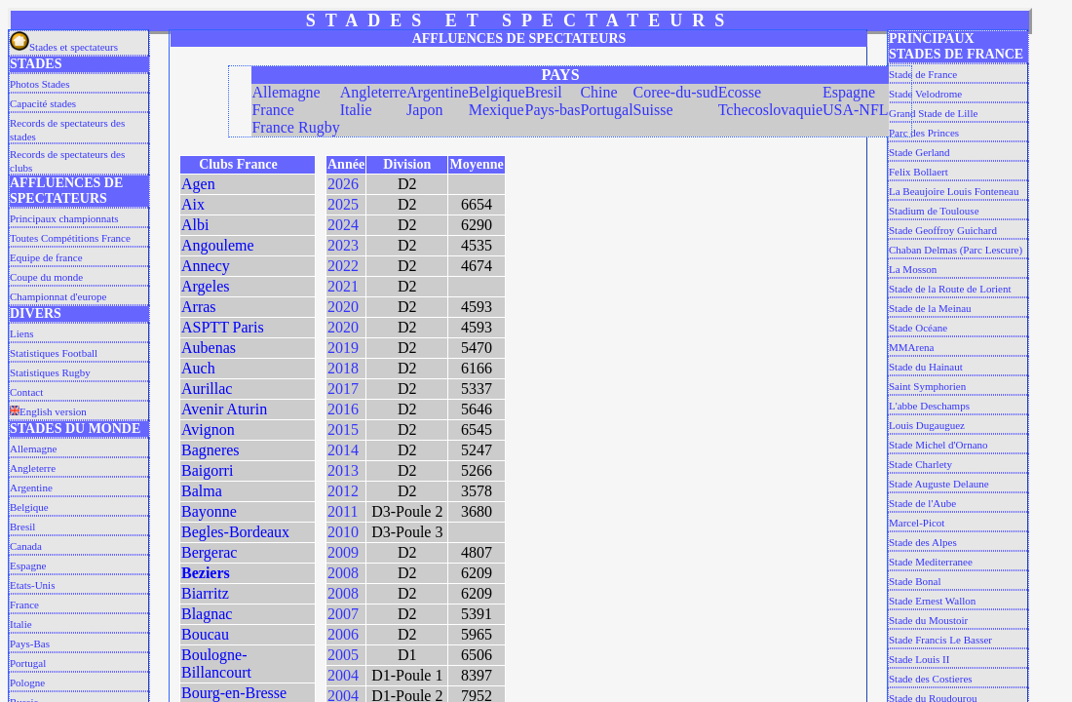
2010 (343, 532)
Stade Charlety (920, 464)
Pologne (27, 682)
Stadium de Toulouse (934, 210)
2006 (343, 634)
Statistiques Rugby (50, 372)
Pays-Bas (30, 643)
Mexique (496, 109)
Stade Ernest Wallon (932, 600)
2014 (343, 450)
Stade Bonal (914, 581)
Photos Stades (39, 84)
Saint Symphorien (927, 386)
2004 (343, 675)
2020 (343, 306)
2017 (343, 388)
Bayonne (209, 511)
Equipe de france (46, 257)
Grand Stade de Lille (933, 113)
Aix (193, 204)
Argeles (205, 286)
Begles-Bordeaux (235, 532)
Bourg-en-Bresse (234, 692)
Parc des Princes (924, 132)
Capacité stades (43, 103)
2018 (343, 368)
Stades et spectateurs (64, 47)
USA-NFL (856, 109)
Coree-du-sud (675, 92)
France (24, 604)
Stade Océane (918, 327)
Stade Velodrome (925, 93)
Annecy (205, 265)
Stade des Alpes (923, 542)
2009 (343, 552)
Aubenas (208, 347)
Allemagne (33, 448)
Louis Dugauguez (927, 425)
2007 (343, 613)
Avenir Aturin (224, 409)
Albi (195, 224)
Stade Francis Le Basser (940, 639)
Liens (21, 333)
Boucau (205, 634)
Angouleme (217, 245)
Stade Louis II (919, 659)
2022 (343, 265)
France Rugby (295, 127)
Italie (21, 624)
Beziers (205, 573)
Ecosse (739, 92)
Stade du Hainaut (926, 366)
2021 (343, 286)
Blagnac (206, 613)
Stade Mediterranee (931, 561)
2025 (343, 204)
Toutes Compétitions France (70, 238)
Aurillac (206, 388)
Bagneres (210, 450)
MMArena (911, 347)
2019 (343, 347)
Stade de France (923, 74)
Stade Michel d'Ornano (938, 444)
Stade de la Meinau (930, 308)
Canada (26, 546)
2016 (343, 409)
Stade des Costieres (931, 678)
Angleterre (33, 468)
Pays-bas (553, 109)
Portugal (28, 663)
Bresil (22, 526)
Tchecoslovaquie (770, 109)
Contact (26, 392)
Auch (198, 368)
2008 (343, 573)
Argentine (31, 487)
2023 (343, 245)
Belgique (29, 507)
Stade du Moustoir (928, 620)
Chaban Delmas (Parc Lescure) (955, 249)
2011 (342, 511)
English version (48, 411)
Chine (598, 92)
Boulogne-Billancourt (216, 663)
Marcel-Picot (916, 522)
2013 (343, 470)
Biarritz (205, 593)
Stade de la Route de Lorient (950, 288)
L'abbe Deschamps (929, 405)
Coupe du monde (46, 277)
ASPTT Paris (222, 327)
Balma (201, 491)
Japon (424, 109)
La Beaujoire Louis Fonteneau (954, 191)
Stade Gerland (919, 152)
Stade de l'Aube (922, 503)
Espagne (28, 565)
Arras (198, 306)
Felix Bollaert (918, 171)
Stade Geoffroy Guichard (943, 230)
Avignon (208, 429)
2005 (343, 654)
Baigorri (207, 470)
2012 (343, 491)
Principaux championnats (64, 218)
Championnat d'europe (58, 296)
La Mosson (913, 269)
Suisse (653, 109)
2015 (343, 429)
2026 (343, 184)
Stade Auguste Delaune (939, 483)
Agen (198, 184)
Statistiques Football (53, 353)
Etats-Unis (32, 585)
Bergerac (209, 552)
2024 (343, 224)
